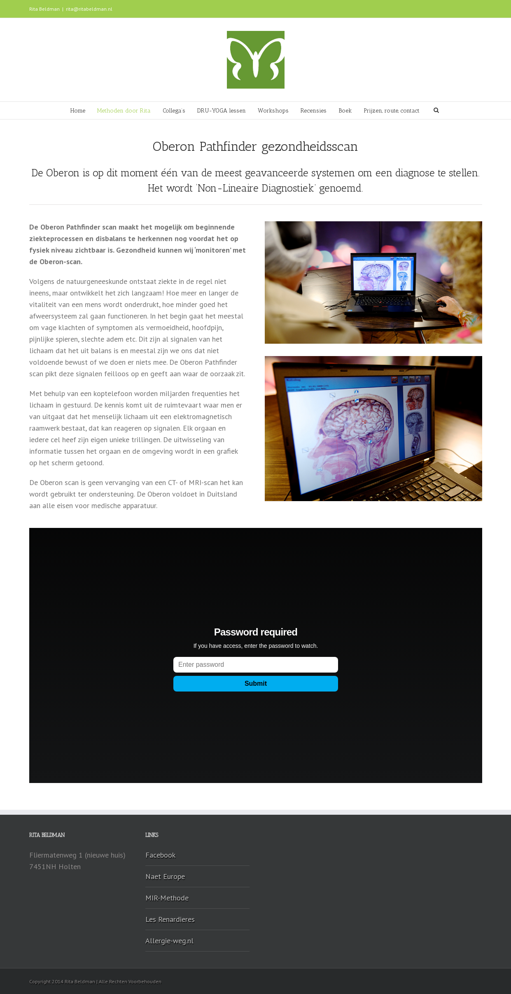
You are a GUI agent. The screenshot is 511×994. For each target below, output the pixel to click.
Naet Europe (165, 876)
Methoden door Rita (124, 110)
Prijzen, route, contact (392, 110)
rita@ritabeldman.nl (89, 9)
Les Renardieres (170, 919)
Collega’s (174, 110)
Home (77, 110)
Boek (345, 110)
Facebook (160, 855)
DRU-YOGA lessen (221, 110)
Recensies (314, 110)
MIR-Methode (167, 898)
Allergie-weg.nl (169, 940)
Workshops (273, 110)
